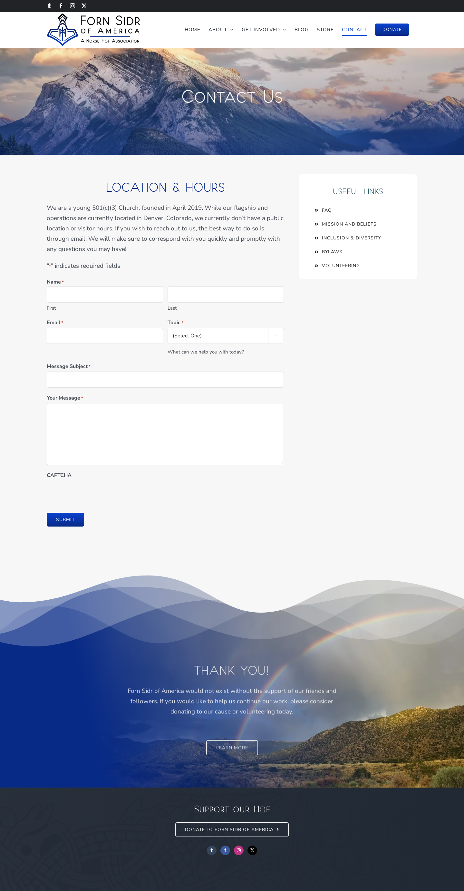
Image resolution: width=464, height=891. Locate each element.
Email (54, 323)
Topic (175, 323)
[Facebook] (225, 850)
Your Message (64, 398)
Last (171, 308)
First (50, 308)
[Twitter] (252, 850)
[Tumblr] (212, 850)
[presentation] (95, 493)
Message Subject (68, 367)
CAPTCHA (58, 475)
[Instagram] (239, 850)
